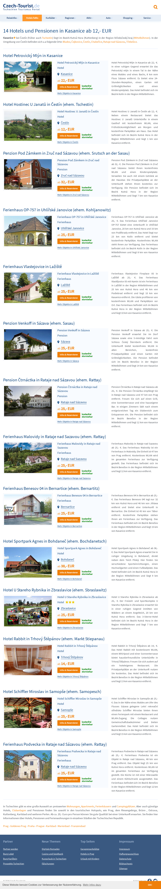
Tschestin (47, 38)
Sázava (65, 341)
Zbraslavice (68, 608)
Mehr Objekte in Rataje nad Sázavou (74, 421)
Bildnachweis (125, 863)
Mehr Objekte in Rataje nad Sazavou (74, 478)
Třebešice (131, 41)
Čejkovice (76, 41)
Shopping (128, 17)
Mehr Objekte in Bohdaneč (69, 579)
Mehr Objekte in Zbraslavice (70, 627)
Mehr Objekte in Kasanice (69, 93)
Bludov (66, 41)
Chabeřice (96, 41)
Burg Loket (8, 853)
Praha (31, 826)
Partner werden (10, 848)
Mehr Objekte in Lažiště (68, 304)
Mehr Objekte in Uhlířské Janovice (73, 247)
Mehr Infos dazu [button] (92, 884)
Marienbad (63, 826)
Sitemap (123, 868)
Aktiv (89, 17)
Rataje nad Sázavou (114, 41)
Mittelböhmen (141, 38)
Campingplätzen (126, 806)
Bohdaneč (67, 559)
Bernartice (68, 507)
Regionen (70, 17)
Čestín (86, 41)
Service (148, 17)
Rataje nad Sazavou (74, 459)
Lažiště (65, 285)
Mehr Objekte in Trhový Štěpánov (73, 676)
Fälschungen (48, 863)
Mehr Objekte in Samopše (69, 729)
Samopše (67, 710)
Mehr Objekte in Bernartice (69, 526)
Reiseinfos (13, 17)
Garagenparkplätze (89, 848)
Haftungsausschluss (129, 853)
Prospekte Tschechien (13, 863)
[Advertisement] (83, 7)
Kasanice (67, 74)
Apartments (87, 806)
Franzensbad (78, 826)
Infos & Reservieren (69, 86)
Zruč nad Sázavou (72, 175)
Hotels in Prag (87, 853)
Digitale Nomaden (51, 848)
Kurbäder (51, 17)
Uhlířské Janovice (72, 228)
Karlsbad (51, 826)
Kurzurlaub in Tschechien (54, 858)
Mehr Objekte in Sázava (68, 361)
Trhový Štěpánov (72, 657)
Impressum (124, 848)
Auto (109, 17)
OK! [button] (150, 885)
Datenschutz (125, 858)
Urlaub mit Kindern (89, 858)
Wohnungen (73, 806)
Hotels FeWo (32, 17)
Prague (40, 826)
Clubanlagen (19, 810)
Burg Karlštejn (10, 858)
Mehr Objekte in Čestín (67, 142)
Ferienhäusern (103, 806)
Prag (5, 826)
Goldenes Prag (18, 826)
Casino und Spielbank (52, 853)
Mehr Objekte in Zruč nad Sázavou (73, 195)
